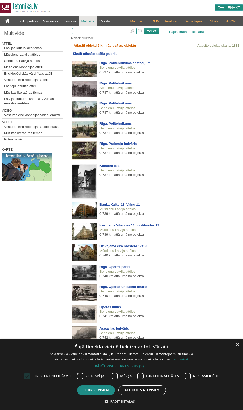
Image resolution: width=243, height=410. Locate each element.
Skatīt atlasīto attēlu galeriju (95, 54)
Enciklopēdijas (27, 21)
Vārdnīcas (50, 21)
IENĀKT (233, 7)
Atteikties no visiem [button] (142, 390)
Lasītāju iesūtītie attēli (20, 86)
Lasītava (69, 21)
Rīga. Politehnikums (115, 83)
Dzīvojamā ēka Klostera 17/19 (123, 246)
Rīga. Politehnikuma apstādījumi (125, 63)
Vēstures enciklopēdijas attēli (26, 80)
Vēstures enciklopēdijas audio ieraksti (32, 127)
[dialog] (121, 374)
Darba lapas (193, 21)
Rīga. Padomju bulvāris (118, 144)
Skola (214, 21)
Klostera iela (109, 166)
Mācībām (137, 21)
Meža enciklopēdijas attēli (23, 67)
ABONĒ (232, 21)
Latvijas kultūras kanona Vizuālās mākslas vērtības (29, 101)
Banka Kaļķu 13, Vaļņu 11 (119, 204)
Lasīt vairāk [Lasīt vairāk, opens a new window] (180, 359)
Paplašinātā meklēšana (186, 32)
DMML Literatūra (164, 21)
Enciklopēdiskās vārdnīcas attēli (28, 73)
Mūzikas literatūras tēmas (23, 92)
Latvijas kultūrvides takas (23, 48)
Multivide (88, 21)
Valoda (104, 21)
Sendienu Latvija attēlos (22, 61)
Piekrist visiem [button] (96, 390)
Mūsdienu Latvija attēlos (22, 54)
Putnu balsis (13, 139)
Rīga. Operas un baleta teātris (123, 287)
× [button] (237, 345)
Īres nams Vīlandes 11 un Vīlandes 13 (129, 225)
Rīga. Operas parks (114, 267)
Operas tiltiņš (110, 307)
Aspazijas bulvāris (114, 328)
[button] (121, 366)
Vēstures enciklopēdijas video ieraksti (32, 115)
